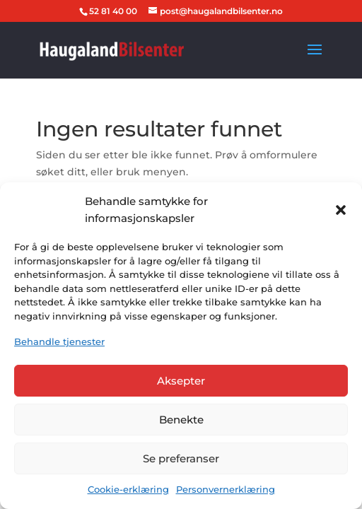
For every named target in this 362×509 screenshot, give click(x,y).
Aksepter (181, 380)
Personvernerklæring (225, 489)
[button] (341, 210)
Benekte (181, 419)
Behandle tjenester (59, 341)
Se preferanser (181, 458)
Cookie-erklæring (128, 489)
